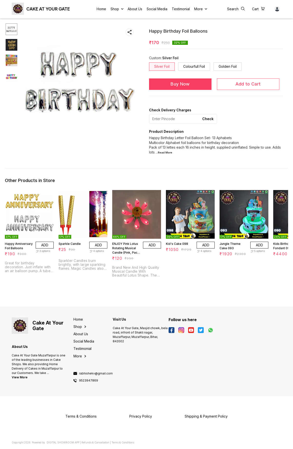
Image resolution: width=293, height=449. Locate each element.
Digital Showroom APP (63, 442)
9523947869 (88, 380)
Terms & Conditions (122, 442)
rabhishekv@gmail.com (96, 373)
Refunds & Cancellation (95, 442)
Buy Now (180, 83)
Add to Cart (248, 83)
